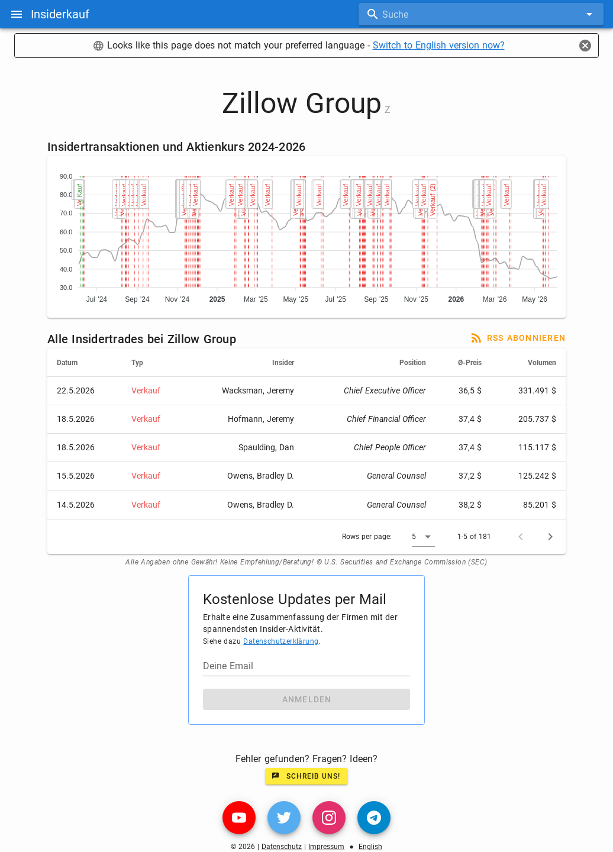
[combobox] (481, 14)
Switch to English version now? (439, 45)
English (370, 847)
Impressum (326, 847)
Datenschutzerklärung (280, 641)
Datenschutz (282, 847)
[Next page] (550, 536)
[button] (423, 536)
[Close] (585, 45)
